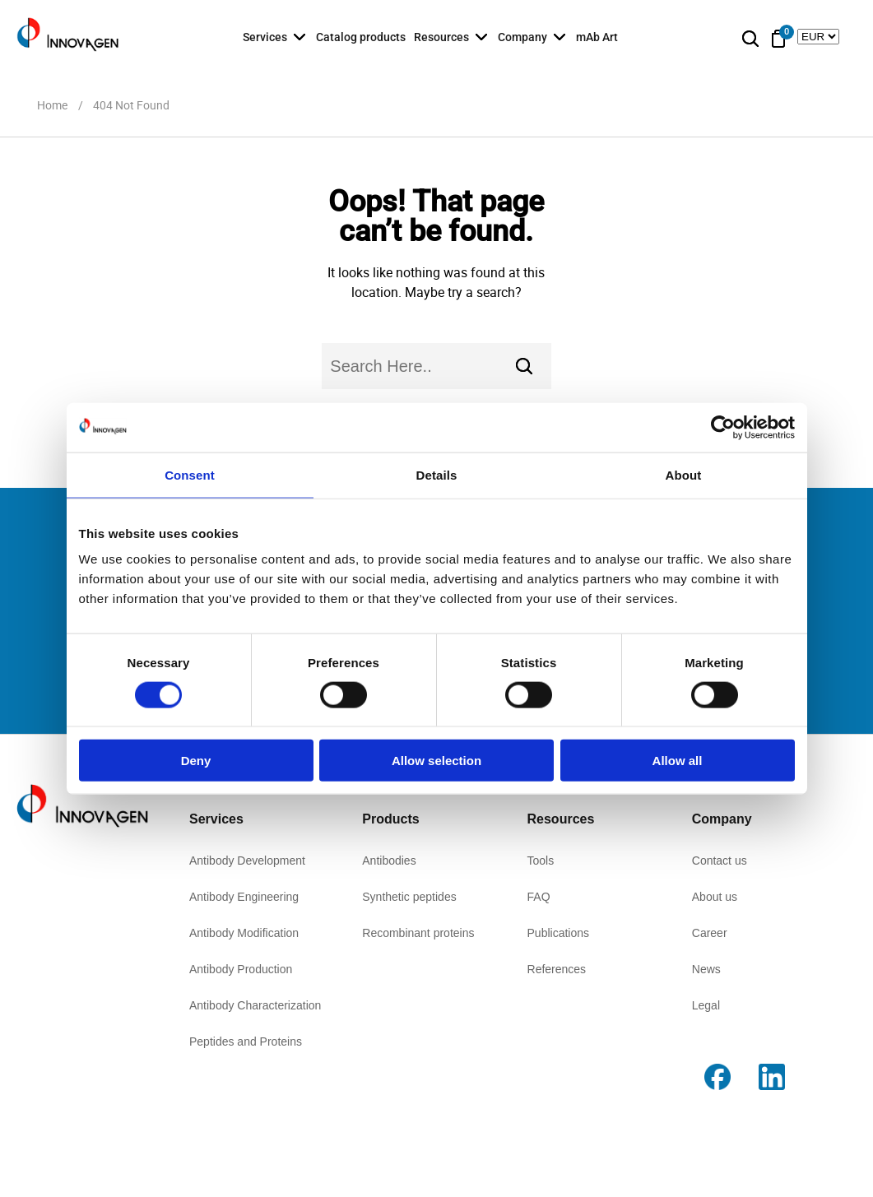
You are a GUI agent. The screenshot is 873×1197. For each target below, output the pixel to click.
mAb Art (597, 37)
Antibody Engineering (244, 896)
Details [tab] (436, 474)
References (557, 969)
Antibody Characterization (255, 1005)
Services (265, 37)
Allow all (677, 761)
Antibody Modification (244, 933)
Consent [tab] (190, 474)
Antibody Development (247, 860)
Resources (441, 37)
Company (522, 37)
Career (709, 933)
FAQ (538, 896)
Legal (706, 1005)
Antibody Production (240, 969)
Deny (196, 761)
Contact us (719, 860)
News (706, 969)
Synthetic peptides (409, 896)
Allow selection (436, 761)
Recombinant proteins (418, 933)
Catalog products (361, 37)
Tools (541, 860)
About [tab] (684, 474)
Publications (558, 933)
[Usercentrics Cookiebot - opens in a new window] (723, 427)
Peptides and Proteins (245, 1041)
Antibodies (389, 860)
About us (714, 896)
